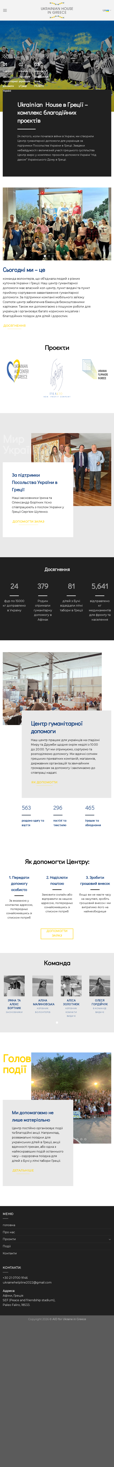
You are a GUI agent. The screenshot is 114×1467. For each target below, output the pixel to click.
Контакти (10, 1253)
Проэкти (9, 1239)
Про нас (9, 1232)
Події (7, 1246)
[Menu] (5, 10)
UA (107, 10)
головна (9, 1225)
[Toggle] (109, 1239)
